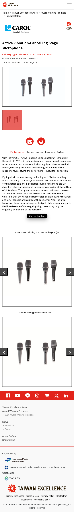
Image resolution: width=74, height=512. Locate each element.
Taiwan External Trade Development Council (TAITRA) (34, 467)
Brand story (50, 152)
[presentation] (4, 272)
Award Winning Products (53, 12)
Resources (26, 499)
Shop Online (8, 440)
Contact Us (61, 496)
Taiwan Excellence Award (25, 12)
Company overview (35, 152)
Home (5, 12)
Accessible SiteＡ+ (43, 499)
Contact (60, 152)
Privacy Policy (47, 496)
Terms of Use (32, 496)
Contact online (37, 216)
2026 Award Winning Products (19, 415)
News (5, 422)
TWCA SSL (12, 478)
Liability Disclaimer (15, 496)
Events (8, 429)
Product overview (17, 152)
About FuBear (9, 436)
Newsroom (10, 425)
